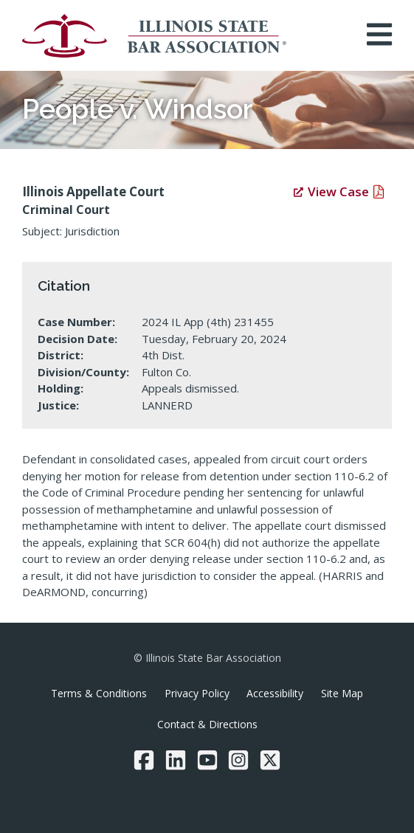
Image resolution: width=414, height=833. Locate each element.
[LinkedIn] (176, 760)
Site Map (342, 693)
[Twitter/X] (270, 760)
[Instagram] (238, 760)
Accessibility (274, 693)
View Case (331, 191)
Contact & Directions (207, 724)
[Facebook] (144, 760)
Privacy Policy (197, 693)
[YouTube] (207, 760)
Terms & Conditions (99, 693)
